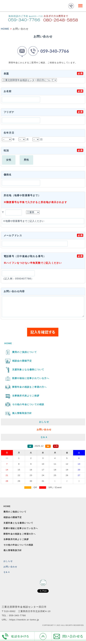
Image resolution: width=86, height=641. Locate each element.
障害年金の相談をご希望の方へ (19, 534)
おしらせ (8, 561)
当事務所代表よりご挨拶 (16, 539)
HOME (5, 28)
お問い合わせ (10, 566)
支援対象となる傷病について (18, 523)
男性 (26, 159)
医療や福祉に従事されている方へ (20, 528)
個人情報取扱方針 (12, 550)
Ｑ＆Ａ (6, 572)
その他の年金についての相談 (18, 545)
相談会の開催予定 (12, 517)
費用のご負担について (14, 512)
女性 (8, 159)
